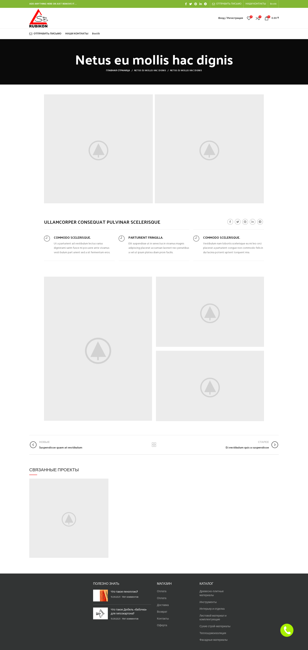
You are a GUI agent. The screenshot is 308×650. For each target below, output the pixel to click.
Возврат (162, 612)
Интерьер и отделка (212, 609)
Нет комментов (130, 597)
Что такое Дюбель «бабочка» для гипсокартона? (129, 611)
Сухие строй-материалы (215, 626)
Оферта (162, 625)
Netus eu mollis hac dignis (150, 70)
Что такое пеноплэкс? (124, 591)
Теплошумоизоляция (213, 633)
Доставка (163, 605)
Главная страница (118, 70)
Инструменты (208, 602)
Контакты (163, 619)
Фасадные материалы (214, 640)
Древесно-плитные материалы (212, 593)
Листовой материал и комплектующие (213, 618)
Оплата (161, 591)
